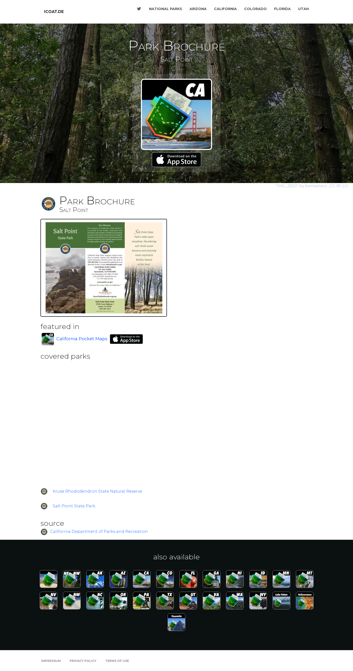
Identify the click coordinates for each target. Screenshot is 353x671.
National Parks (165, 9)
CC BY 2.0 (339, 186)
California (225, 9)
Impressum (51, 661)
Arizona (198, 9)
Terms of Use (117, 661)
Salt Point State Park (74, 506)
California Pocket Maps (81, 339)
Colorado (255, 9)
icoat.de (54, 11)
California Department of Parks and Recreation (99, 531)
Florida (282, 9)
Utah (303, 9)
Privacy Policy (83, 661)
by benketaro (302, 186)
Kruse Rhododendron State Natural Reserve (97, 491)
